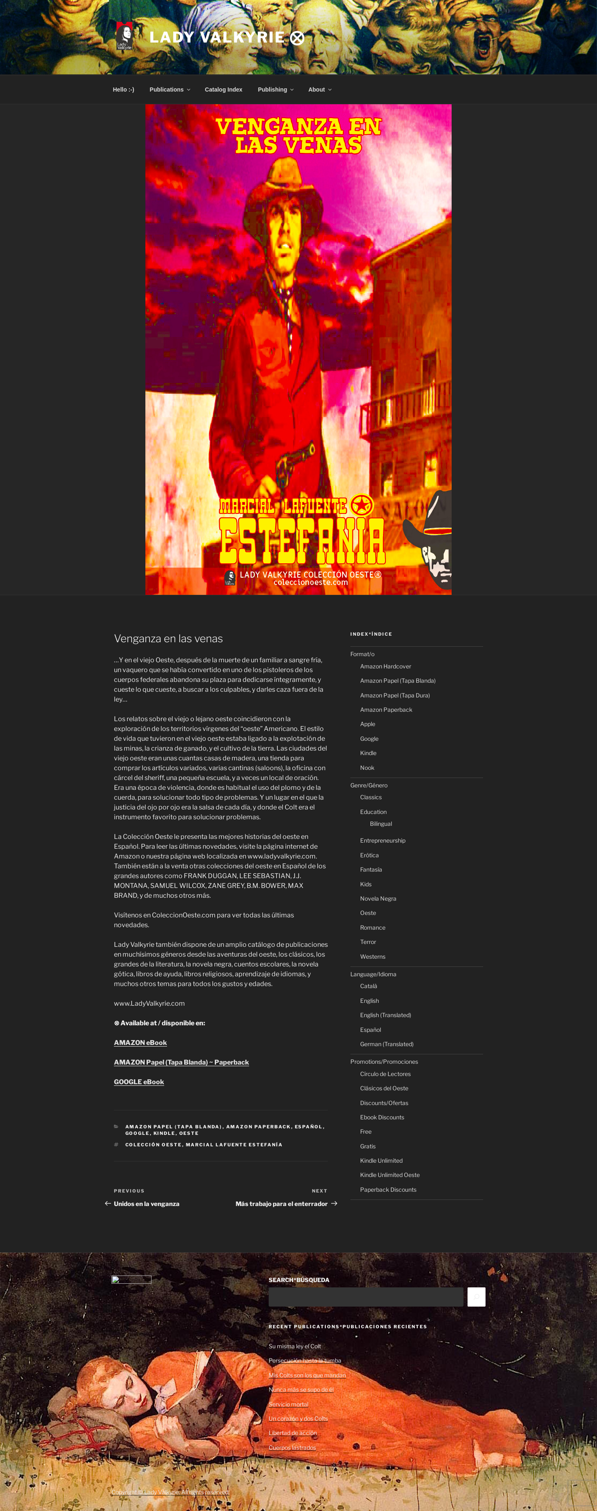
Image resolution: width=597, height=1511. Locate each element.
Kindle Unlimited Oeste (390, 1174)
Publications (171, 89)
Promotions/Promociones (384, 1061)
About (320, 89)
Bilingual (381, 823)
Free (366, 1131)
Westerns (372, 956)
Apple (367, 723)
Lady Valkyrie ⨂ (227, 37)
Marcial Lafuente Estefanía (234, 1145)
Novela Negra (378, 898)
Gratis (368, 1146)
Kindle (165, 1133)
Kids (366, 884)
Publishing (276, 89)
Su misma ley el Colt (295, 1346)
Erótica (369, 855)
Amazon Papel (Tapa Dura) (395, 695)
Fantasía (371, 869)
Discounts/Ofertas (384, 1102)
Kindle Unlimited (381, 1160)
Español (309, 1127)
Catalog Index (224, 89)
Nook (367, 767)
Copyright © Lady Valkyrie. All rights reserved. (170, 1492)
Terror (368, 941)
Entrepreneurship (382, 840)
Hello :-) (123, 89)
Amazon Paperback (258, 1127)
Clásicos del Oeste (384, 1088)
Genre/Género (369, 785)
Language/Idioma (373, 974)
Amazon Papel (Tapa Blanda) (174, 1127)
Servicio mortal (288, 1404)
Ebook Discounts (382, 1117)
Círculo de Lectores (385, 1073)
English (369, 1000)
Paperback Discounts (388, 1189)
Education (373, 811)
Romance (372, 927)
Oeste (189, 1133)
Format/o (362, 653)
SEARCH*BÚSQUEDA (299, 1279)
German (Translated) (387, 1043)
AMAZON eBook (140, 1043)
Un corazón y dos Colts (298, 1418)
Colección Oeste (153, 1145)
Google (137, 1133)
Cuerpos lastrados (292, 1447)
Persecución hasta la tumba (305, 1360)
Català (368, 985)
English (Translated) (385, 1014)
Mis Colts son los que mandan (307, 1375)
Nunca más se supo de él (301, 1389)
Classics (371, 797)
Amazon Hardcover (385, 666)
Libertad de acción (293, 1432)
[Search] (477, 1296)
